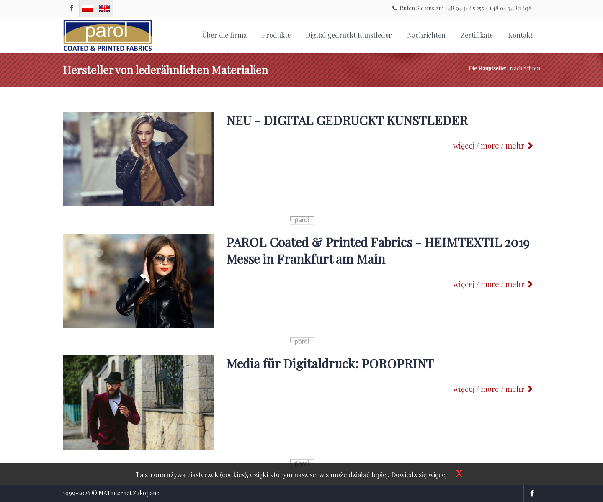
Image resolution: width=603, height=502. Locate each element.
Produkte (276, 35)
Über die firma (224, 35)
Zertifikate (477, 35)
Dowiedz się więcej (419, 474)
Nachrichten (426, 35)
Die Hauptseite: (487, 68)
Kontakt (520, 35)
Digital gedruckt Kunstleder (349, 35)
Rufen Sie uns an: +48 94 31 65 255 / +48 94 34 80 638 (462, 8)
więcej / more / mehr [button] (493, 146)
